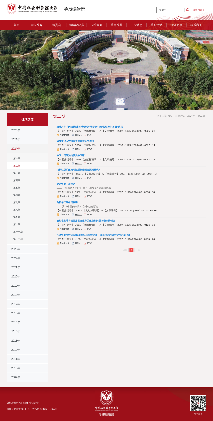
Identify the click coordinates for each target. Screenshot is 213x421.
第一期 (16, 158)
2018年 (15, 294)
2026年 (15, 130)
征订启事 (176, 25)
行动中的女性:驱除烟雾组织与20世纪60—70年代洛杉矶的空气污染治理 (93, 235)
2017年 (15, 304)
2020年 (15, 276)
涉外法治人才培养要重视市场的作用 (75, 141)
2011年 (15, 359)
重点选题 (116, 25)
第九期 (16, 217)
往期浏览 (180, 115)
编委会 (56, 25)
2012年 (15, 349)
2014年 (15, 331)
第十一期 (18, 231)
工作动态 (136, 25)
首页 (17, 25)
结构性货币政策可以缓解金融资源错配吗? (78, 169)
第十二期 (18, 239)
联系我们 (196, 25)
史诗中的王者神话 (66, 184)
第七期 (16, 202)
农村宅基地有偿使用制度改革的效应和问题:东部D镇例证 (86, 220)
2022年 (15, 258)
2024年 (15, 148)
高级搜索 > (198, 10)
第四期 (16, 180)
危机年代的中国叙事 (67, 202)
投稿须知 (97, 25)
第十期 (16, 224)
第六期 (16, 195)
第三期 (16, 173)
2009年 (15, 377)
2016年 (15, 313)
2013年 (15, 340)
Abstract (64, 134)
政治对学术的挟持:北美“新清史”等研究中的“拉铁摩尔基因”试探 (90, 126)
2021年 (15, 267)
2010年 (15, 368)
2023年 (15, 249)
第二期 (16, 165)
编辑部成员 (76, 25)
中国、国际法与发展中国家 (71, 155)
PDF (89, 134)
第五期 (16, 187)
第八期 (16, 209)
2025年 (15, 139)
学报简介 (37, 25)
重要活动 (156, 25)
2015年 (15, 322)
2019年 (15, 285)
